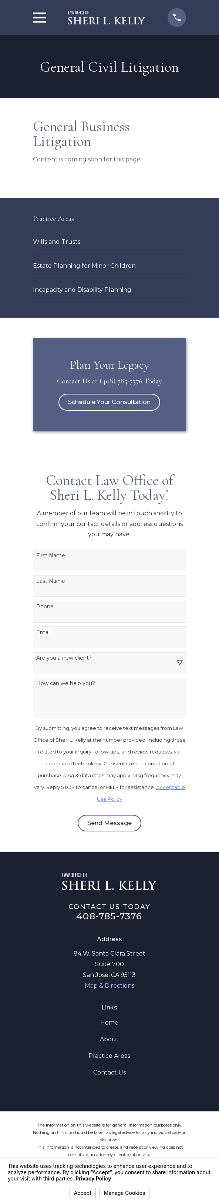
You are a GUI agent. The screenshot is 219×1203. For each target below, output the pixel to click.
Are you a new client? (64, 658)
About (109, 1039)
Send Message (109, 823)
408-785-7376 (109, 916)
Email (43, 632)
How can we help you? (65, 683)
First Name (50, 556)
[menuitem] (109, 242)
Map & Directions (109, 985)
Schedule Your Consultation (109, 402)
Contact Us (109, 1072)
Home (109, 1022)
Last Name (50, 581)
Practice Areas (109, 1055)
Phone (45, 607)
